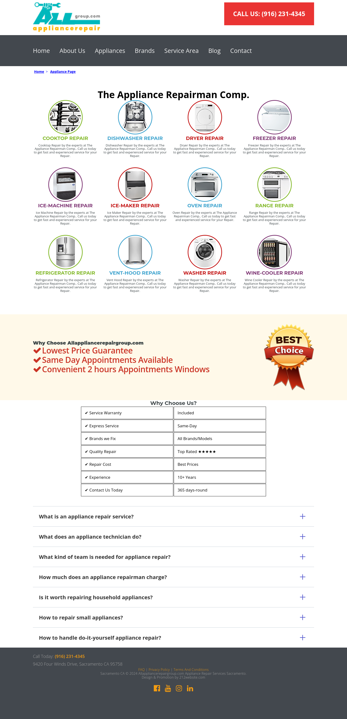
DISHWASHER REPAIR (135, 138)
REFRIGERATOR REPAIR (65, 273)
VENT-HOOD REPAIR (135, 273)
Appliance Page (63, 71)
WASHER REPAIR (204, 273)
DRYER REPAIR (205, 138)
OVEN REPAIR (204, 205)
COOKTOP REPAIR (65, 138)
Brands (145, 50)
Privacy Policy (159, 669)
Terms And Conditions (191, 669)
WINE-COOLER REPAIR (274, 273)
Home (41, 50)
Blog (214, 50)
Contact (241, 50)
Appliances (110, 50)
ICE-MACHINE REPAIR (65, 205)
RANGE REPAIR (274, 205)
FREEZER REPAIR (274, 138)
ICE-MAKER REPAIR (135, 205)
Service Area (181, 50)
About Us (72, 50)
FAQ (141, 669)
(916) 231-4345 (283, 13)
